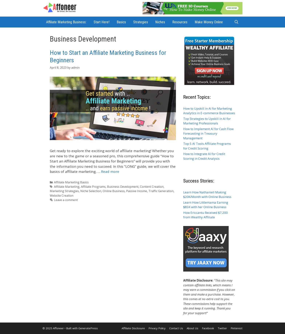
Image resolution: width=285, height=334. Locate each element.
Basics (121, 22)
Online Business (114, 191)
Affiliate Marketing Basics (71, 182)
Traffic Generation (161, 191)
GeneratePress (88, 328)
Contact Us (176, 328)
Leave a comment (66, 200)
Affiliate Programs (93, 187)
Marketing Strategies (64, 191)
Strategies (140, 22)
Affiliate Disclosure (133, 328)
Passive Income (136, 191)
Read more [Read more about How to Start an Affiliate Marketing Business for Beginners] (110, 171)
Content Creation (152, 187)
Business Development (123, 187)
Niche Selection (90, 191)
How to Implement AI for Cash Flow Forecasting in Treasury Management (208, 133)
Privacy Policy (157, 328)
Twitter (222, 328)
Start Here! (101, 22)
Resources (179, 22)
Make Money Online (209, 22)
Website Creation (61, 196)
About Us (192, 328)
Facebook (208, 328)
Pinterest (236, 328)
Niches (160, 22)
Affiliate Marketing (66, 187)
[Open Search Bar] (236, 22)
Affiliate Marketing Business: (66, 22)
